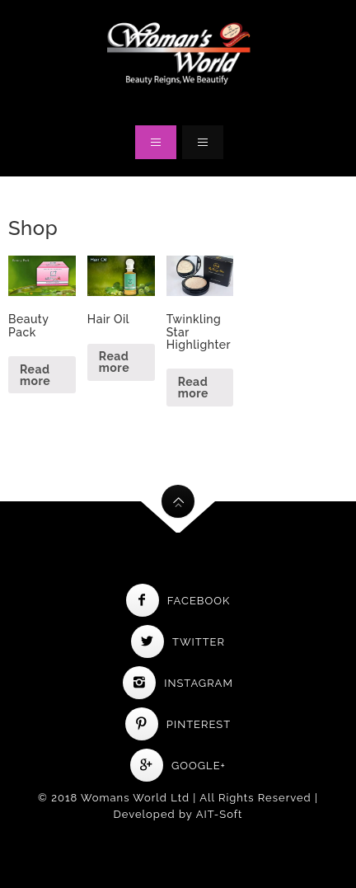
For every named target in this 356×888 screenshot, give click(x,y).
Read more (35, 375)
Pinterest (178, 724)
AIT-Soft (219, 814)
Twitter (178, 642)
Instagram (178, 683)
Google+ (178, 765)
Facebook (178, 600)
